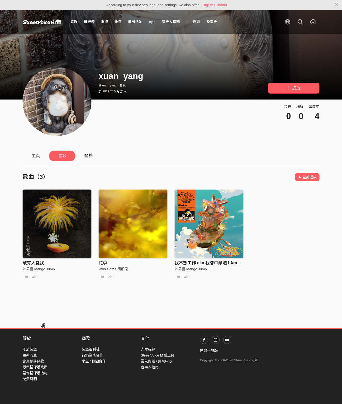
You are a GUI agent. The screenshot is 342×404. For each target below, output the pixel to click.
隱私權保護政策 (35, 367)
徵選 (118, 22)
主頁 (36, 155)
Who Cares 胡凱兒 (113, 269)
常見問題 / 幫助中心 (156, 361)
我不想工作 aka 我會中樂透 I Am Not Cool (215, 263)
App (152, 22)
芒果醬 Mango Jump (39, 269)
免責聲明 (30, 379)
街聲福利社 (91, 349)
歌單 (104, 22)
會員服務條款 (33, 361)
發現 (73, 22)
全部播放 (307, 177)
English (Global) (214, 5)
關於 (88, 155)
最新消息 (30, 355)
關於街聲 (30, 349)
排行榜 (89, 22)
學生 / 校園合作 (94, 361)
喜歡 (62, 155)
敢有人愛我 (33, 263)
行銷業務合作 (92, 355)
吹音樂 (211, 22)
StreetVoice (42, 21)
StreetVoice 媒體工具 (157, 355)
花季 (103, 263)
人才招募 (148, 349)
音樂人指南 (171, 22)
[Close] (336, 5)
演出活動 (135, 22)
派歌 (196, 22)
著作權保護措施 (35, 373)
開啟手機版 (209, 350)
